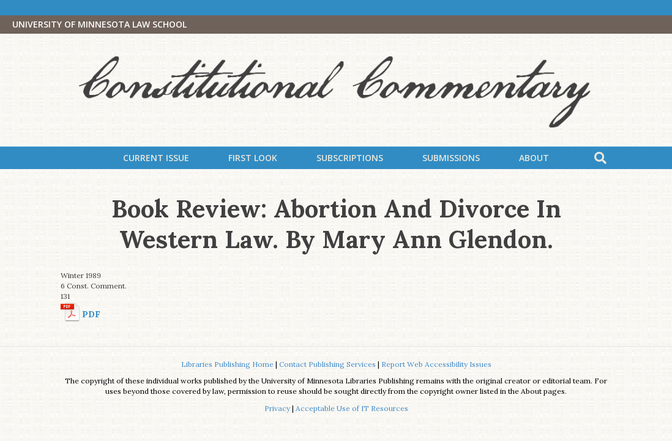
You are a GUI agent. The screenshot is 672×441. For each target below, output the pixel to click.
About (534, 158)
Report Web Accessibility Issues (436, 364)
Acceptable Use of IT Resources (352, 408)
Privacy (277, 408)
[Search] (600, 158)
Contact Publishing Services (327, 364)
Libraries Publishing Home (227, 364)
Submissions (451, 158)
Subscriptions (349, 158)
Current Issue (156, 158)
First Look (252, 158)
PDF (91, 314)
